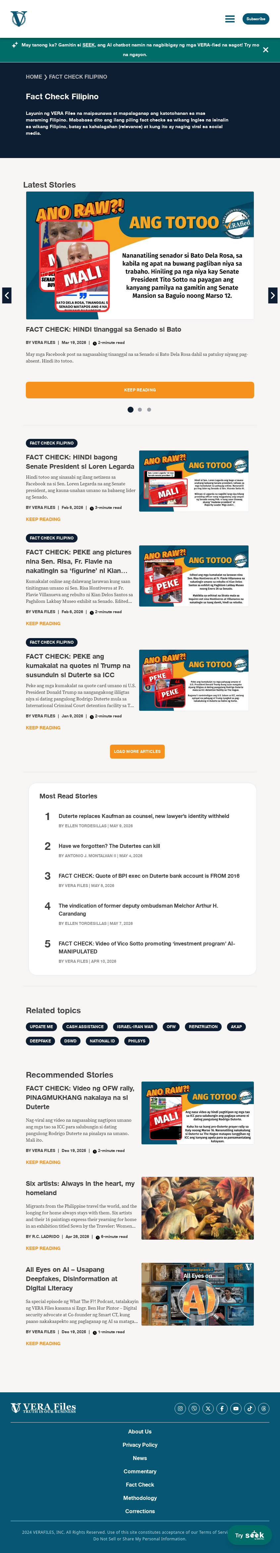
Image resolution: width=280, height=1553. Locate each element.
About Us (140, 1432)
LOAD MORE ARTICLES (137, 751)
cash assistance (85, 1026)
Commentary (140, 1471)
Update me (41, 1026)
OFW (171, 1026)
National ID (102, 1041)
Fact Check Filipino (52, 443)
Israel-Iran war (135, 1026)
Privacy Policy (140, 1445)
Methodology (140, 1498)
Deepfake (40, 1041)
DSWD (70, 1041)
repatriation (203, 1026)
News (140, 1458)
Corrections (140, 1511)
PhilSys (136, 1041)
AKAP (236, 1026)
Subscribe (256, 19)
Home (34, 77)
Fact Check (140, 1485)
